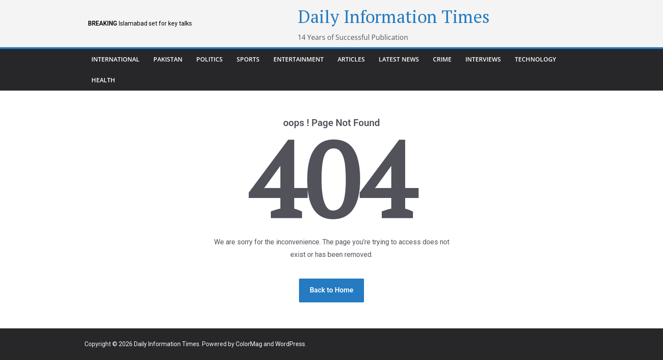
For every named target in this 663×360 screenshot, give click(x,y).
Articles (351, 59)
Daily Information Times (394, 16)
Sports (248, 59)
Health (103, 80)
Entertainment (298, 59)
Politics (209, 59)
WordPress (290, 344)
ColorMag (249, 344)
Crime (442, 59)
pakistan (167, 59)
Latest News (399, 59)
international (115, 59)
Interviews (483, 59)
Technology (535, 59)
